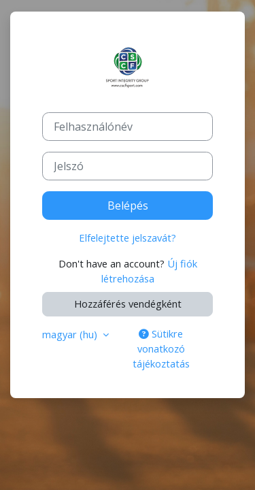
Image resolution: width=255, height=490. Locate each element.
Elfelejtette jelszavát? (127, 237)
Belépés (127, 205)
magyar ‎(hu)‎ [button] (71, 334)
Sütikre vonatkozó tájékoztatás (161, 348)
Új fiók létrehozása (149, 271)
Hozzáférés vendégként (128, 303)
